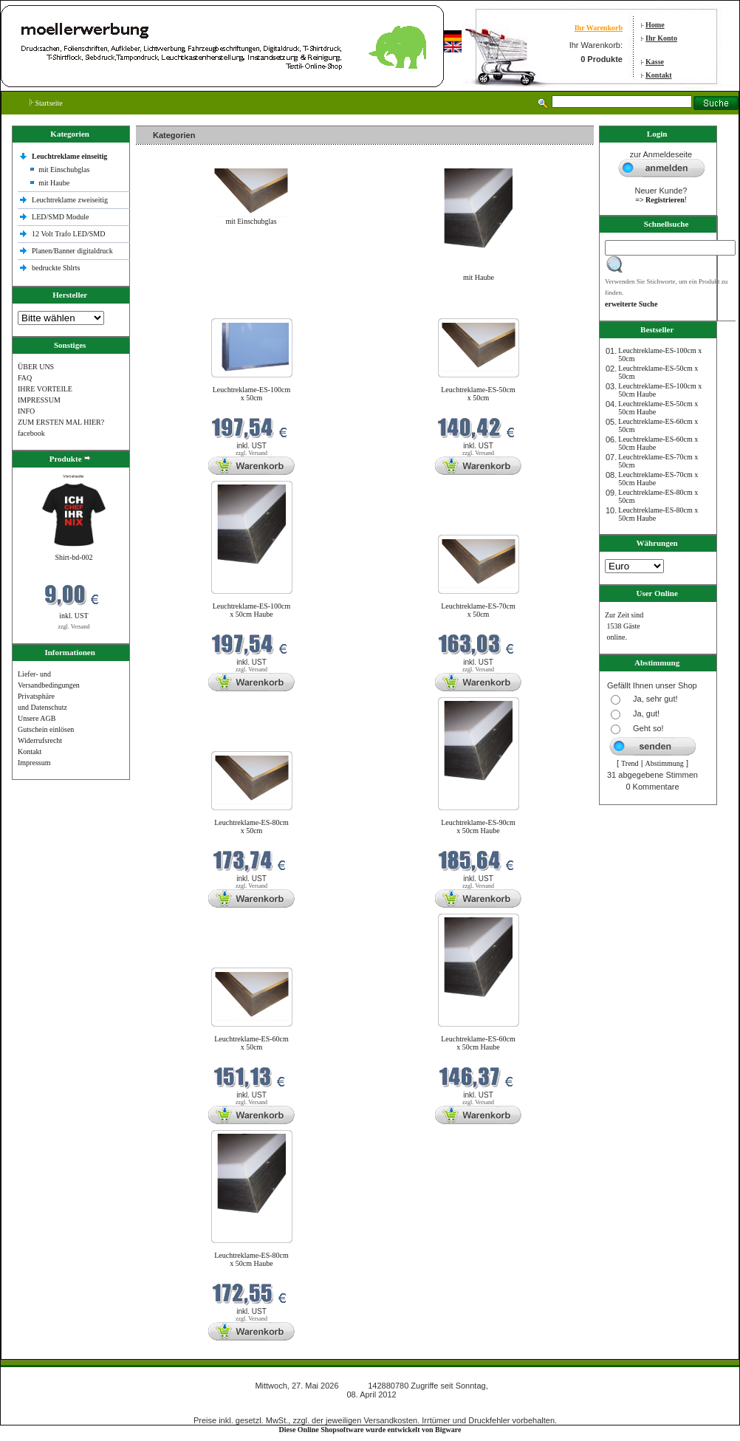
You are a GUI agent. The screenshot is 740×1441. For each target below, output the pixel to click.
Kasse (654, 62)
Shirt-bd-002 (73, 557)
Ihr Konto (661, 38)
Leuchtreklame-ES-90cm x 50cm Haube (478, 826)
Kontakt (658, 75)
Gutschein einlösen (46, 729)
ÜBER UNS (36, 367)
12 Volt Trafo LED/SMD (68, 234)
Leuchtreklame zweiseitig (71, 200)
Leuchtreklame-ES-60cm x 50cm (251, 1043)
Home (655, 25)
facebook (31, 433)
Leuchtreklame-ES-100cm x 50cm (252, 394)
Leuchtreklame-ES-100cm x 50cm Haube (252, 610)
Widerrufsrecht (40, 740)
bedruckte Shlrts (56, 268)
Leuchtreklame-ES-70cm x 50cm (478, 610)
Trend (630, 763)
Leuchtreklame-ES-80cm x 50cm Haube (251, 1259)
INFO (26, 411)
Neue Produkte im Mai (173, 309)
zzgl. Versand (74, 626)
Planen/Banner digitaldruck (72, 251)
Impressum (34, 763)
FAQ (25, 378)
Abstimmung (664, 763)
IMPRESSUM (39, 400)
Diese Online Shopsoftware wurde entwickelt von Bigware (370, 1429)
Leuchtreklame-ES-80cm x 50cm (251, 826)
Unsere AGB (36, 718)
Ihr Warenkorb (599, 28)
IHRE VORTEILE (45, 389)
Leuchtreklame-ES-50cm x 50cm (478, 394)
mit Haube (53, 183)
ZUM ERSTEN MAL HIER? (61, 422)
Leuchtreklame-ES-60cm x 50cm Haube (478, 1043)
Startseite (46, 103)
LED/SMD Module (60, 217)
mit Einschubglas (63, 169)
